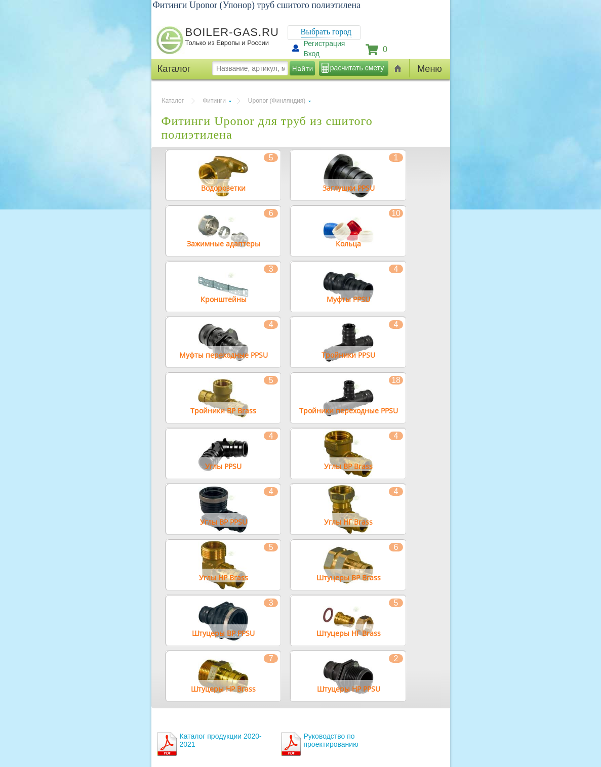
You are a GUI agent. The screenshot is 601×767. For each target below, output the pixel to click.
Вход (312, 54)
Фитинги (214, 100)
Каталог (173, 100)
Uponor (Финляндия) (276, 100)
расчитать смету (357, 68)
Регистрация (324, 43)
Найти (302, 68)
